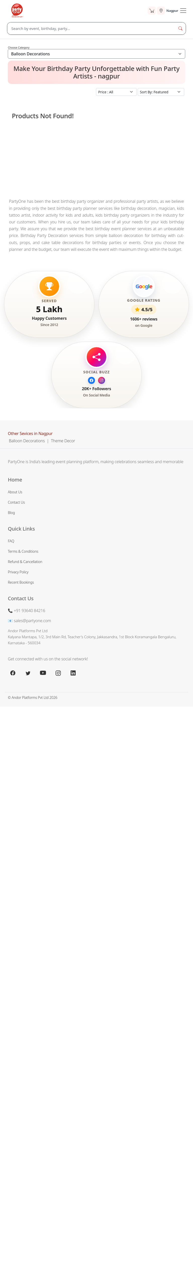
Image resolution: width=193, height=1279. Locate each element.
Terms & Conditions (23, 551)
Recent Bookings (21, 582)
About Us (15, 492)
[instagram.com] (58, 673)
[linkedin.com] (73, 673)
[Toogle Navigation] (183, 10)
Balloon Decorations (27, 441)
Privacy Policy (18, 572)
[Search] (91, 28)
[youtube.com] (43, 673)
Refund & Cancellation (25, 561)
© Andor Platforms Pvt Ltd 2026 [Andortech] (32, 697)
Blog (11, 512)
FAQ (11, 541)
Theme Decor (63, 441)
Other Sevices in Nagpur (30, 433)
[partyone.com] (17, 10)
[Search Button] (180, 28)
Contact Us (16, 502)
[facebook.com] (13, 673)
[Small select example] (116, 92)
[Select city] (168, 10)
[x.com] (28, 673)
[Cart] (152, 10)
